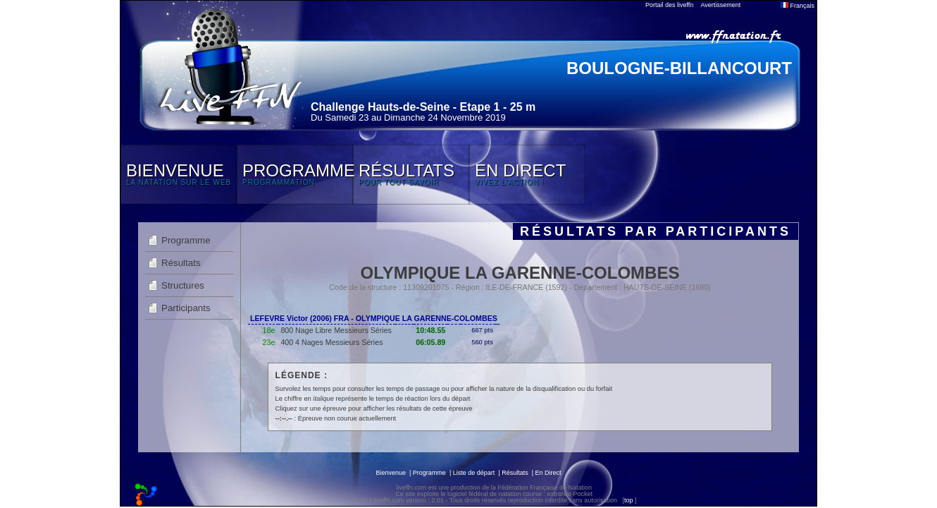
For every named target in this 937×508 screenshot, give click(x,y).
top (628, 500)
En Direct (548, 472)
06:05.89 (430, 342)
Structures (182, 285)
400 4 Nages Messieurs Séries (331, 342)
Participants (186, 308)
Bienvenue (391, 472)
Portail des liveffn (669, 4)
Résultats (181, 263)
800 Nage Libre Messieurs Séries (336, 330)
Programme (186, 240)
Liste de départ (474, 472)
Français (797, 5)
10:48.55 (430, 330)
